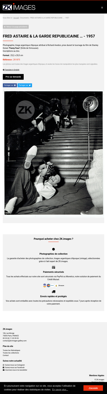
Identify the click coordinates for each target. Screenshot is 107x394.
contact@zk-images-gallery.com (15, 341)
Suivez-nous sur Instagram (14, 365)
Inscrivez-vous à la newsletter (15, 370)
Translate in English (11, 70)
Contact (6, 355)
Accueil (16, 18)
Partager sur (10, 85)
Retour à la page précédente (15, 27)
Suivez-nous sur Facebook (14, 367)
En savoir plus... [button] (60, 389)
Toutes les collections (11, 353)
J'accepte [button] (93, 388)
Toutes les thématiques (11, 350)
